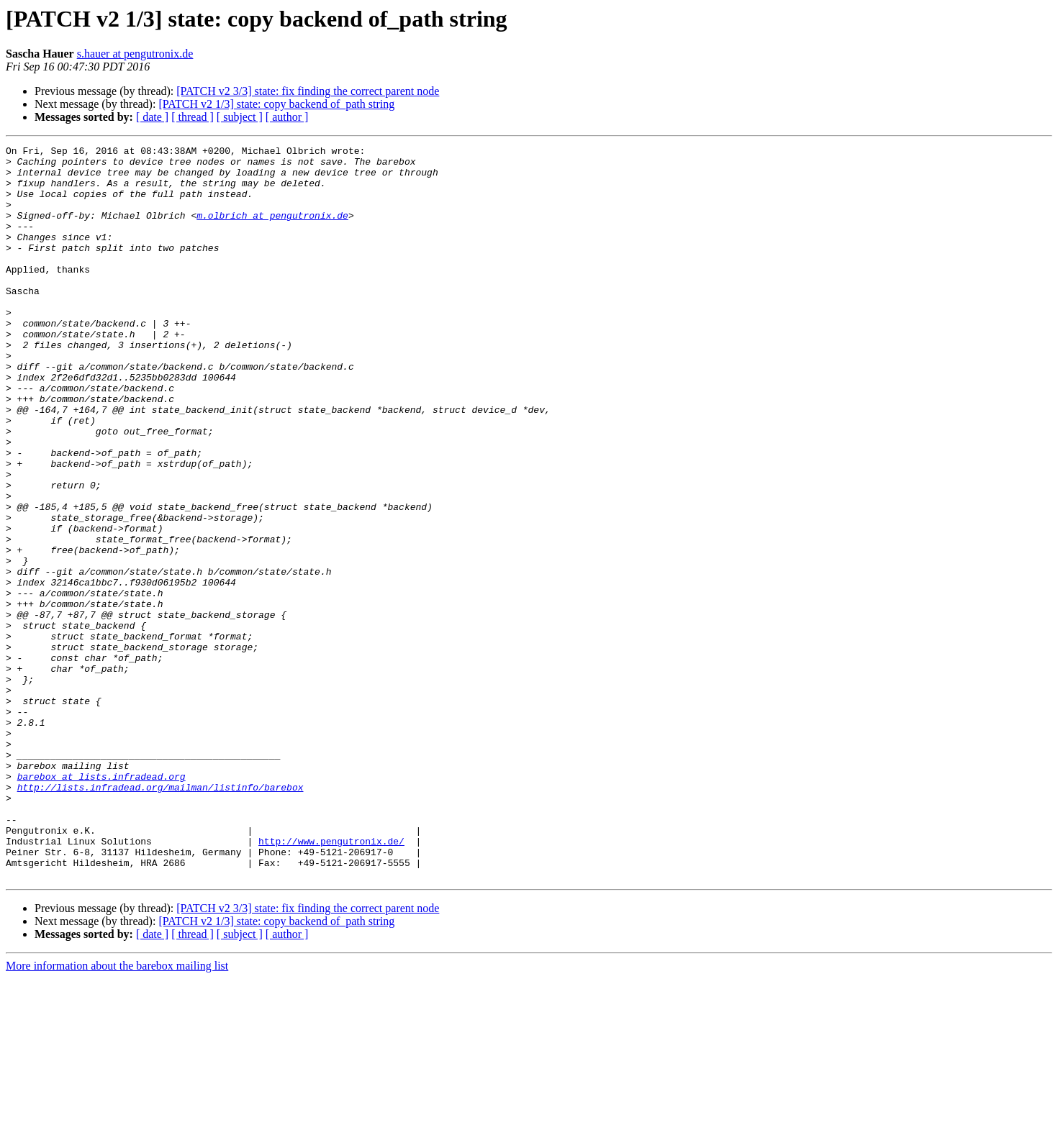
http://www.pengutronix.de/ (331, 981)
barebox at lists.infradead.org (101, 903)
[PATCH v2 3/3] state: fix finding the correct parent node (307, 91)
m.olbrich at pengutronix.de (272, 230)
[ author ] (287, 117)
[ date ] (152, 117)
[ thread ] (192, 117)
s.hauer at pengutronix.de (135, 53)
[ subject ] (240, 117)
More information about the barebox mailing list (117, 1112)
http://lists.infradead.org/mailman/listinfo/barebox (160, 916)
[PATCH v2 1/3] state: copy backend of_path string (276, 104)
